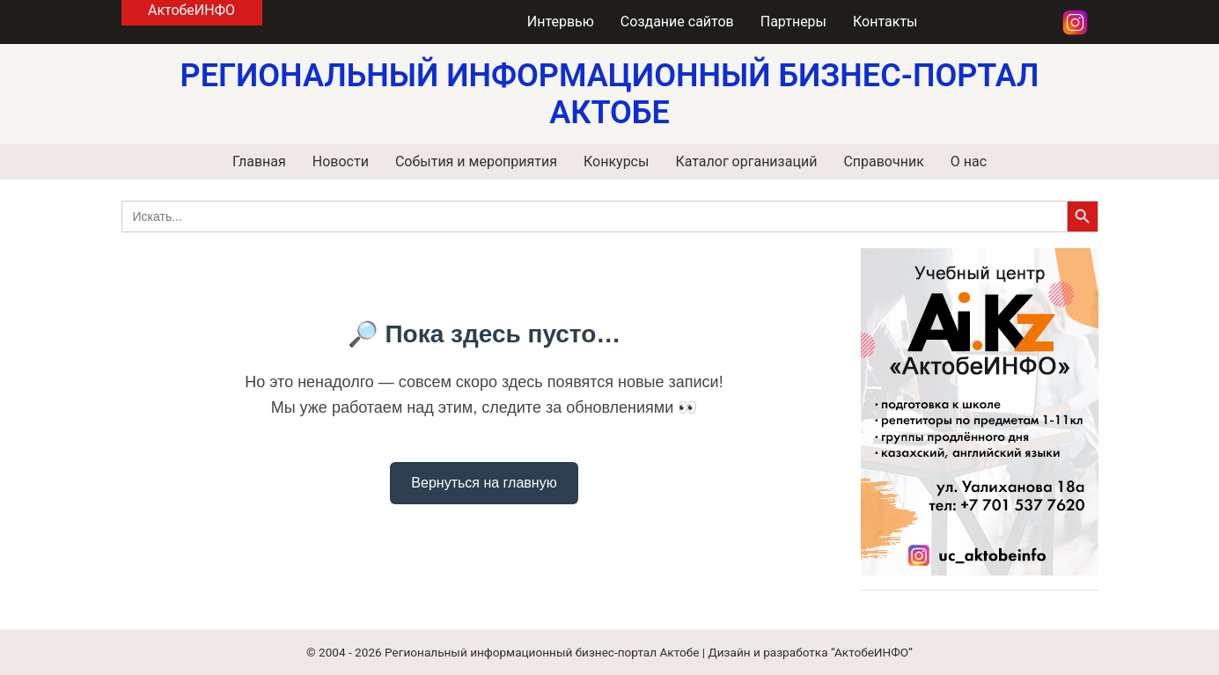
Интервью (560, 21)
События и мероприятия (476, 161)
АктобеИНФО (191, 10)
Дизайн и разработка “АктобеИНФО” (811, 652)
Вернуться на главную (483, 482)
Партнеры (793, 21)
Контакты (885, 21)
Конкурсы (616, 161)
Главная (259, 161)
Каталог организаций (746, 161)
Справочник (883, 161)
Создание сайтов (677, 21)
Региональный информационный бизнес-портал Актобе (542, 652)
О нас (969, 161)
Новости (340, 161)
